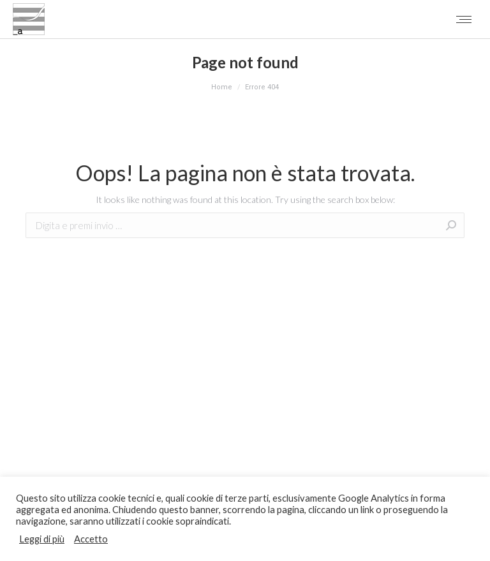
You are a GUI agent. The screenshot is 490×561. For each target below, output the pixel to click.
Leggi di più (41, 539)
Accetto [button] (91, 539)
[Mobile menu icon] (463, 19)
